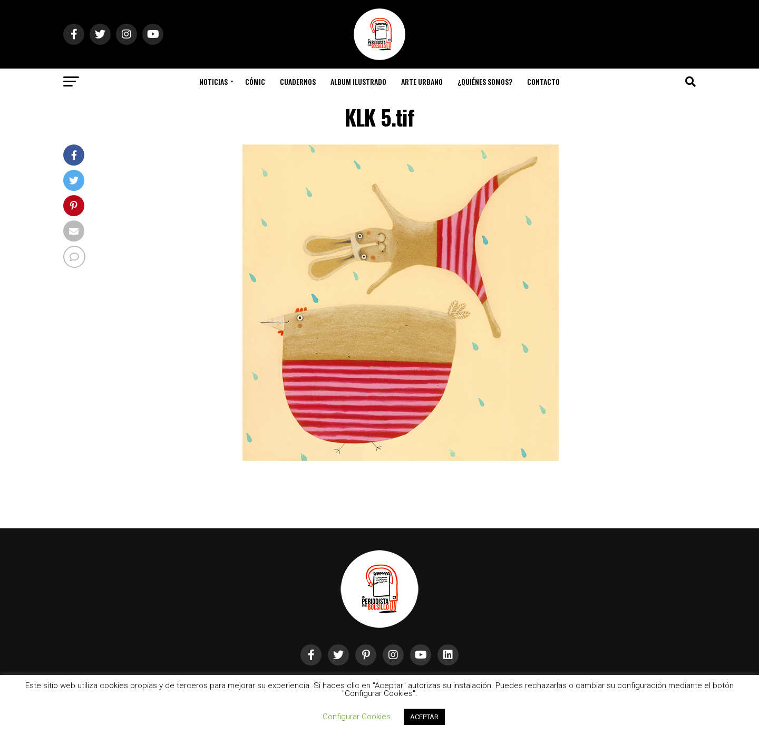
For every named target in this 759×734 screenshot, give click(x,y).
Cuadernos (298, 81)
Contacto (543, 81)
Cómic (255, 81)
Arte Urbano (422, 81)
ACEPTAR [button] (424, 717)
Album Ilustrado (358, 81)
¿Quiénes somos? (485, 81)
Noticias (213, 81)
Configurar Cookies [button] (357, 716)
